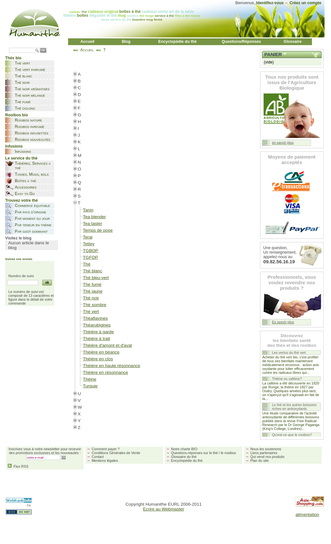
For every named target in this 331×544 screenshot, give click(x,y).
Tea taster (92, 223)
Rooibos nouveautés (32, 139)
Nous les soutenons (265, 449)
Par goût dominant (31, 231)
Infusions (23, 151)
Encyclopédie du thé (177, 41)
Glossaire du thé (183, 457)
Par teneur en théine (33, 225)
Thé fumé (23, 102)
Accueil (87, 41)
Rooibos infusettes (31, 133)
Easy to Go (25, 193)
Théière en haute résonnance (111, 365)
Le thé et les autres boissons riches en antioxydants (294, 407)
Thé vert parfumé (30, 69)
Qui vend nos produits (267, 457)
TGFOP (90, 257)
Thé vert (22, 63)
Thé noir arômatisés (32, 89)
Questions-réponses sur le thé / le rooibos (203, 453)
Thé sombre (94, 304)
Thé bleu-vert (96, 277)
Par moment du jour (32, 218)
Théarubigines (97, 325)
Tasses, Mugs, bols (32, 174)
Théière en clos (98, 358)
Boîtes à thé (25, 181)
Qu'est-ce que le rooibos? (292, 435)
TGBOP (90, 250)
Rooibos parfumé (29, 126)
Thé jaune (92, 291)
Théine (89, 379)
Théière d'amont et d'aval (107, 345)
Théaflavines (95, 318)
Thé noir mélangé (30, 95)
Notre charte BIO (184, 449)
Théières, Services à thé (33, 165)
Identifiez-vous (270, 3)
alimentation (307, 514)
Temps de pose (98, 230)
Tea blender (94, 216)
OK (43, 50)
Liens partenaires (263, 453)
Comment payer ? (105, 449)
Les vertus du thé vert (289, 353)
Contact (98, 457)
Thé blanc (23, 76)
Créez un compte (305, 3)
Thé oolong (25, 108)
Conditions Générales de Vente (116, 453)
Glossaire (293, 41)
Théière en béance (101, 352)
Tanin (88, 210)
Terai (87, 237)
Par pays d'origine (30, 212)
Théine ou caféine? (287, 379)
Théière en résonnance (105, 372)
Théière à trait (96, 338)
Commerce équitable (32, 205)
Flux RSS (18, 466)
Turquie (90, 386)
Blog (126, 41)
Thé (86, 264)
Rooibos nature (28, 120)
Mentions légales (105, 460)
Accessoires (25, 187)
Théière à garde (98, 331)
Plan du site (259, 460)
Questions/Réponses (241, 41)
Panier (273, 54)
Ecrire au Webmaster (163, 509)
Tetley (89, 243)
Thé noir (22, 82)
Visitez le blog (18, 238)
